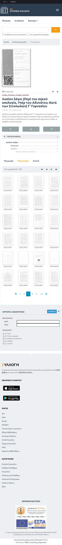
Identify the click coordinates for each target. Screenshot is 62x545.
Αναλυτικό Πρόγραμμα (10, 479)
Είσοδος (13, 1)
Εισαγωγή (14, 146)
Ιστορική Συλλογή (19, 10)
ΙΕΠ (3, 414)
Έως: (6, 325)
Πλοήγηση (6, 21)
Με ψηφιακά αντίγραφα (38, 35)
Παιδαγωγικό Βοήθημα (11, 475)
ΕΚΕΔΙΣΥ (5, 425)
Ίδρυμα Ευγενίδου (9, 444)
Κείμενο (14, 149)
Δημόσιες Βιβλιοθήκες (10, 451)
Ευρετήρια (33, 21)
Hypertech (42, 542)
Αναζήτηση (19, 21)
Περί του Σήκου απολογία (25, 152)
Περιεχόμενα (13, 136)
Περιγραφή (8, 161)
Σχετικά (36, 161)
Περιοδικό (6, 472)
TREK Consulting (30, 542)
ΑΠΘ (4, 447)
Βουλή (6, 42)
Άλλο (4, 487)
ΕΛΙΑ (4, 417)
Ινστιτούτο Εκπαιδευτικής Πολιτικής (28, 540)
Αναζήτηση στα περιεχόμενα (14, 35)
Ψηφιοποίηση (23, 161)
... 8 (41, 294)
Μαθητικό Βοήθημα (9, 468)
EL (5, 1)
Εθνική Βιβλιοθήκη (9, 432)
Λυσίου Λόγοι (12, 142)
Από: (6, 321)
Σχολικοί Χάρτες (8, 483)
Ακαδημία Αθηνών (9, 436)
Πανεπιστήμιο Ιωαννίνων (11, 429)
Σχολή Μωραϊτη (8, 440)
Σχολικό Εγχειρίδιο (19, 42)
